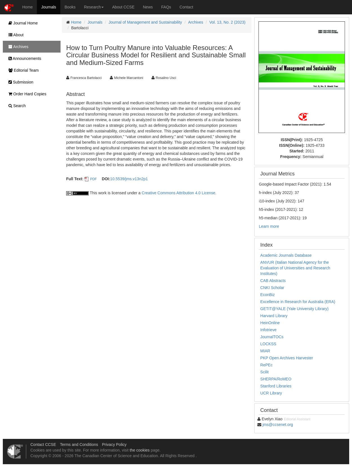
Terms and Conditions (79, 444)
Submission (19, 82)
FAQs (166, 7)
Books (69, 7)
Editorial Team (22, 70)
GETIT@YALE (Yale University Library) (294, 308)
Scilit (264, 372)
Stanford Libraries (275, 386)
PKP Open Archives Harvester (286, 358)
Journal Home (22, 23)
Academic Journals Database (285, 255)
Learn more (269, 226)
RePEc (266, 365)
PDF (93, 179)
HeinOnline (270, 323)
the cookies (140, 450)
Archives (195, 22)
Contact (186, 7)
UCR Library (271, 393)
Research (94, 7)
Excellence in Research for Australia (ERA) (297, 301)
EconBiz (267, 294)
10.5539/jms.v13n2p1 (129, 179)
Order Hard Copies (26, 94)
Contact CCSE (43, 444)
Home (27, 7)
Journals (48, 7)
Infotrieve (268, 330)
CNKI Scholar (272, 287)
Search (16, 105)
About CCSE (123, 7)
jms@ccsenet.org (277, 424)
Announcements (23, 58)
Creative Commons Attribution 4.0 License (178, 193)
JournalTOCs (271, 337)
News (148, 7)
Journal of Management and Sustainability (145, 22)
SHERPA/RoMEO (275, 379)
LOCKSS (268, 344)
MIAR (265, 351)
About (15, 35)
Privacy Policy (114, 444)
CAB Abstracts (273, 280)
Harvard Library (273, 315)
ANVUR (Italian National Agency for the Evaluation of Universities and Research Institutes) (295, 268)
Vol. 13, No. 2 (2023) (227, 22)
